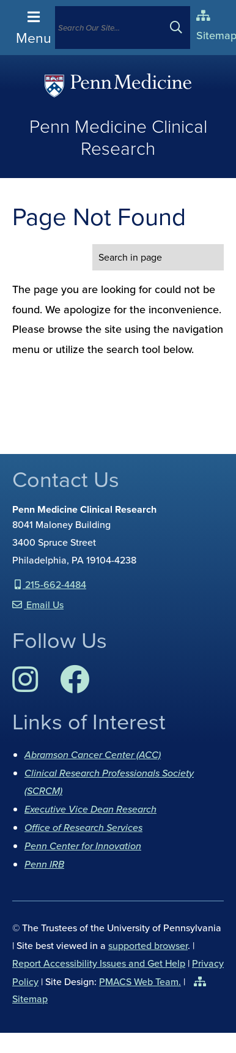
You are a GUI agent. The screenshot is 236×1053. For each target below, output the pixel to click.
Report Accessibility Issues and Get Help (98, 963)
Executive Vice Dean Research (90, 809)
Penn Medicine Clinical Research (118, 137)
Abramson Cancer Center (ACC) (92, 754)
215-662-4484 (54, 585)
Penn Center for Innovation (82, 845)
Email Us (44, 605)
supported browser (148, 946)
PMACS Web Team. (140, 982)
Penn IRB (44, 864)
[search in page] (158, 257)
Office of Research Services (83, 827)
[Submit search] (180, 27)
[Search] (111, 27)
